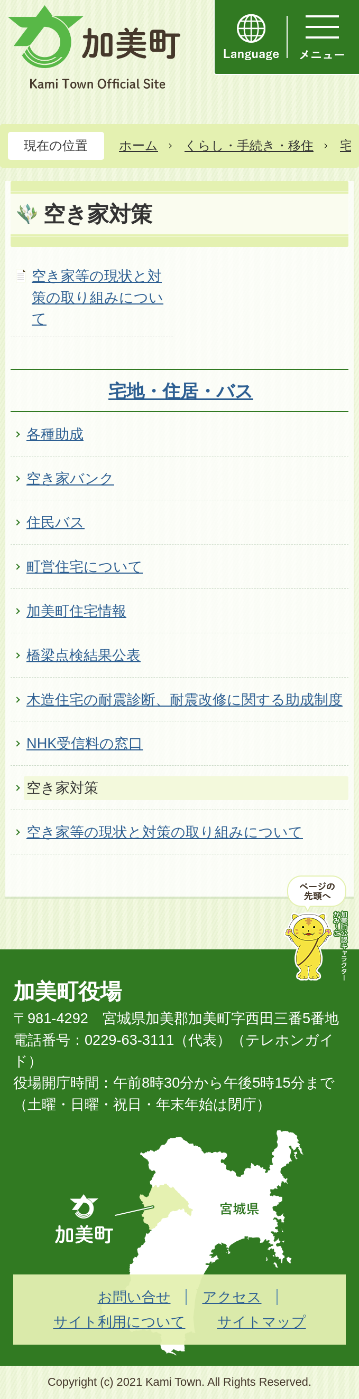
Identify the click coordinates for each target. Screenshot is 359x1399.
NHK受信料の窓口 (84, 743)
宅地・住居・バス (180, 391)
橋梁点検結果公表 (83, 655)
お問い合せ (134, 1297)
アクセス (232, 1297)
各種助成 (55, 434)
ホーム (138, 145)
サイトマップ (261, 1322)
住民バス (55, 522)
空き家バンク (70, 478)
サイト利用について (119, 1322)
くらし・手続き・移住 (249, 145)
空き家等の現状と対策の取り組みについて (97, 297)
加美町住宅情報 (76, 611)
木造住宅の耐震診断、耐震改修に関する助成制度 (184, 699)
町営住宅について (84, 566)
